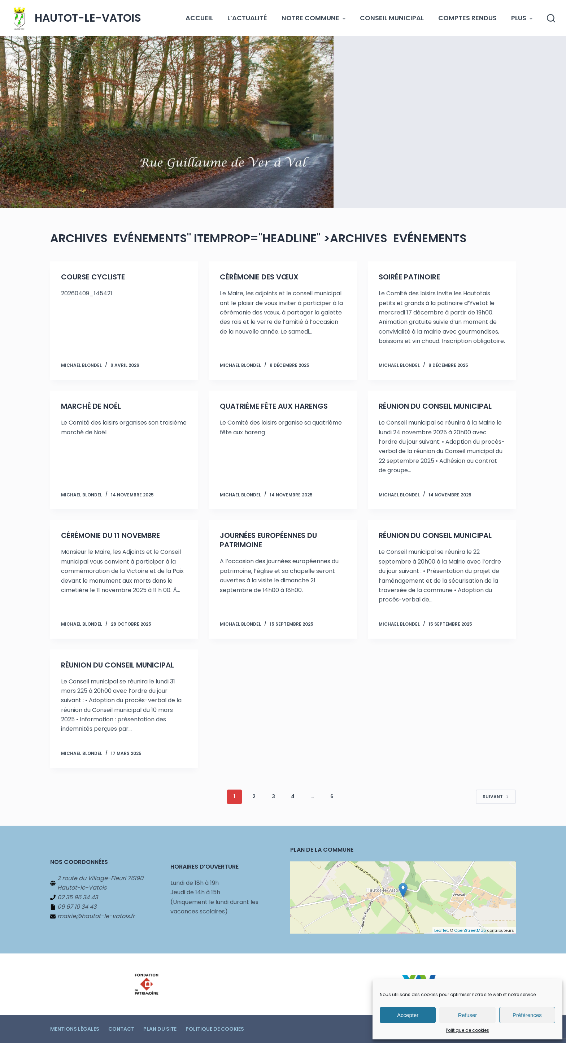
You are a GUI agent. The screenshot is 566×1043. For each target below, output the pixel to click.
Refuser (467, 1015)
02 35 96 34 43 (77, 897)
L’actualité (247, 17)
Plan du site (160, 1029)
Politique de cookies (467, 1030)
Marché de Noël (91, 406)
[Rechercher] (551, 18)
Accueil (199, 17)
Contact (121, 1029)
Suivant (496, 796)
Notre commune (313, 17)
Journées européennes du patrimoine (268, 540)
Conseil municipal (392, 17)
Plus (521, 17)
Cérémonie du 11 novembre (110, 535)
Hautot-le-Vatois (88, 18)
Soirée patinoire (409, 277)
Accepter (407, 1015)
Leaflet (441, 930)
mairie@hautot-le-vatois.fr (96, 916)
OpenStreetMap (470, 930)
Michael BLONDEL (240, 365)
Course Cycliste (93, 277)
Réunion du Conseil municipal (435, 406)
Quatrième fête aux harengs (274, 406)
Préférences (527, 1015)
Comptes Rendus (467, 17)
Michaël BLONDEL (81, 365)
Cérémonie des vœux (259, 277)
